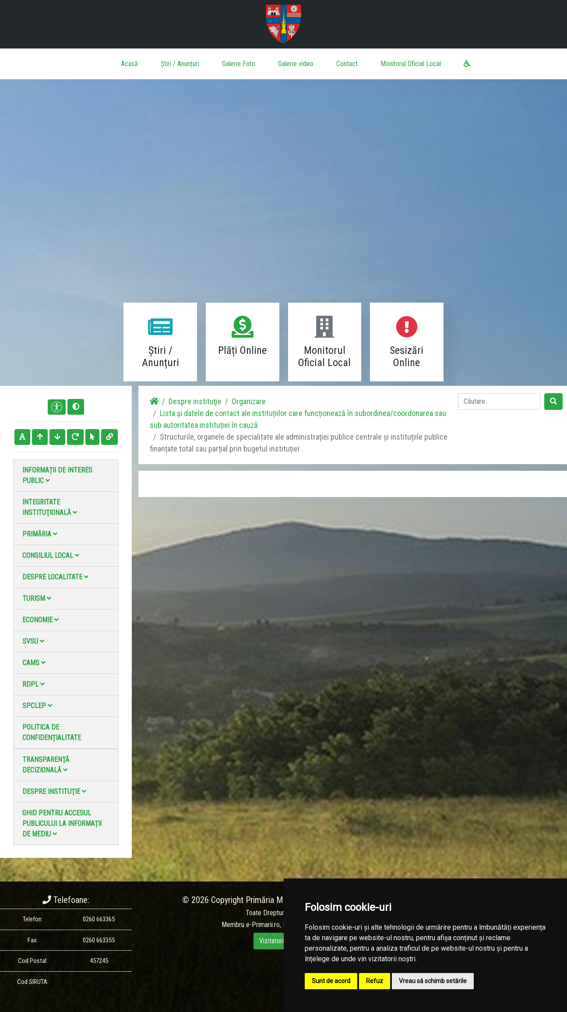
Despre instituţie (54, 791)
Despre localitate (55, 577)
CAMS (34, 663)
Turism (36, 598)
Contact (347, 64)
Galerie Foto (238, 64)
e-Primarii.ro (263, 924)
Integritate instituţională (49, 507)
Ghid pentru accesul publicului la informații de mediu (62, 823)
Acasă (129, 64)
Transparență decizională (45, 764)
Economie (40, 620)
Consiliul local (50, 555)
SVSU (33, 641)
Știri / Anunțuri (180, 64)
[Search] (499, 401)
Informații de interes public (57, 475)
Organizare (249, 401)
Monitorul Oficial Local (410, 64)
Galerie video (295, 64)
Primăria (39, 534)
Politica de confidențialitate (51, 732)
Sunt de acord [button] (331, 980)
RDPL (33, 684)
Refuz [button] (374, 980)
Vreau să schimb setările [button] (433, 980)
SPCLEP (37, 706)
